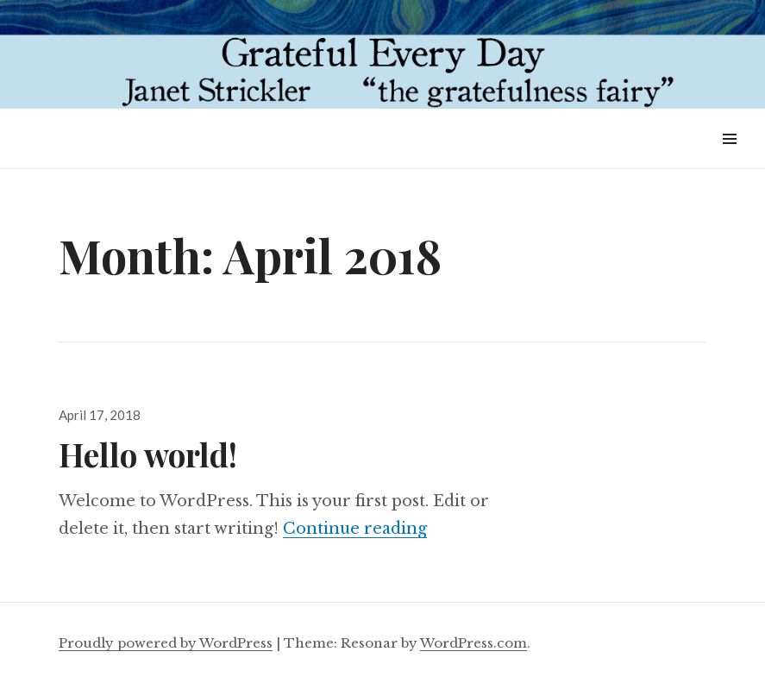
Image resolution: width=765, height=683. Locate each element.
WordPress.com (473, 643)
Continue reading (355, 528)
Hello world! (148, 454)
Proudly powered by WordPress (166, 643)
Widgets (729, 158)
